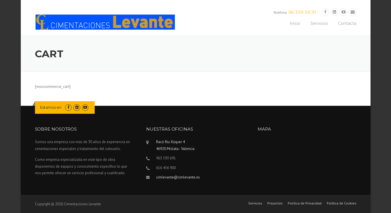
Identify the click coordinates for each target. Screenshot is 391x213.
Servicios (319, 23)
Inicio (295, 23)
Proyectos (275, 203)
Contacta (347, 23)
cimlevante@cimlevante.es (178, 177)
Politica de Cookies (341, 203)
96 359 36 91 (302, 12)
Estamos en (50, 107)
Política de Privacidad (305, 203)
